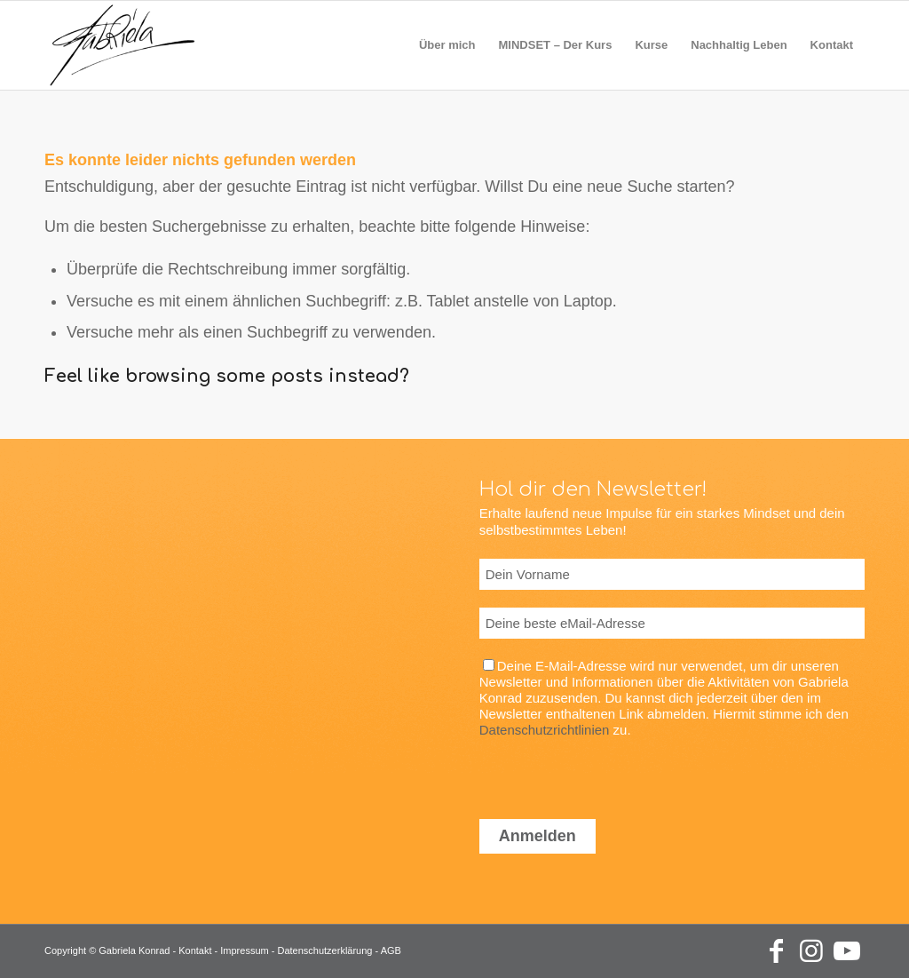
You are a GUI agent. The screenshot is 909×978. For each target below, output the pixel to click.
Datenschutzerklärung (324, 950)
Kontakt (194, 950)
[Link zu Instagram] (811, 951)
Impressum (244, 950)
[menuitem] (447, 45)
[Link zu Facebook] (776, 951)
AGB (391, 950)
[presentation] (614, 772)
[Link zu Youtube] (847, 951)
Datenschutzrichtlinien (544, 729)
